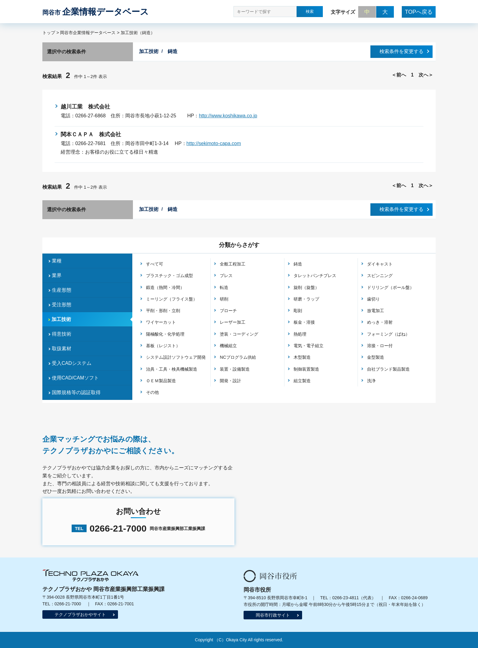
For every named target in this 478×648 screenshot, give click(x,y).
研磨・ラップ (306, 299)
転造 (224, 287)
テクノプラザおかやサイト (80, 614)
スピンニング (380, 275)
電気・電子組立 (308, 345)
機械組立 (228, 345)
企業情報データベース (95, 11)
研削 (224, 299)
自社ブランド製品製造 (388, 369)
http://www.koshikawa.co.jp (228, 115)
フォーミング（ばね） (388, 334)
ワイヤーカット (161, 322)
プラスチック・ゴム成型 (169, 275)
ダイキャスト (380, 264)
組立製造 (302, 380)
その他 (152, 392)
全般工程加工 (232, 264)
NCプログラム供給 (238, 357)
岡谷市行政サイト (273, 615)
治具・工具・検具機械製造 (171, 369)
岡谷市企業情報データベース (88, 32)
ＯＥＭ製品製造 (161, 380)
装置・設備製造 (235, 369)
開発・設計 (230, 380)
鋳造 (298, 264)
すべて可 (154, 264)
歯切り (373, 299)
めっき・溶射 (380, 322)
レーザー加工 (232, 322)
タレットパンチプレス (315, 275)
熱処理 (300, 334)
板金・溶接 (304, 322)
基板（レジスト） (163, 345)
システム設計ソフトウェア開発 (176, 357)
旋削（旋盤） (306, 287)
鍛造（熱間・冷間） (165, 287)
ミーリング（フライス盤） (171, 299)
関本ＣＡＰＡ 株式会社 (91, 134)
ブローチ (228, 310)
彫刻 (298, 310)
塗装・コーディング (239, 334)
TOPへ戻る (419, 12)
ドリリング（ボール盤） (390, 287)
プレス (226, 275)
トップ (48, 32)
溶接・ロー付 (380, 345)
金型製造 (375, 357)
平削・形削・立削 (163, 310)
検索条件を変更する (401, 51)
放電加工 (375, 310)
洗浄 (371, 380)
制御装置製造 (306, 369)
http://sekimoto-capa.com (214, 143)
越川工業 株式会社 (85, 107)
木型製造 (302, 357)
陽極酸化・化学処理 (165, 334)
